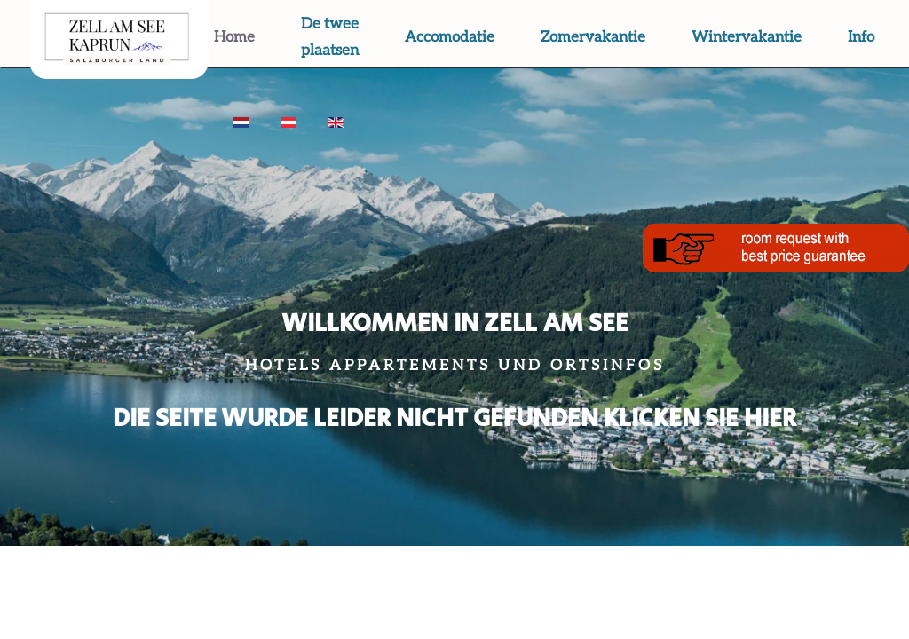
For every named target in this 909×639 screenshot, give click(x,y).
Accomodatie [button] (449, 37)
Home (234, 37)
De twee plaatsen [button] (330, 37)
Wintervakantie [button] (747, 37)
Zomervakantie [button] (593, 37)
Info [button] (861, 37)
